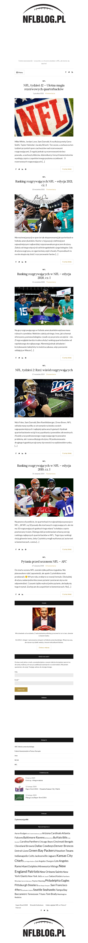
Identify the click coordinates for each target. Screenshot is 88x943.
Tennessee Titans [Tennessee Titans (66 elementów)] (36, 894)
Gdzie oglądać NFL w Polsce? (56, 905)
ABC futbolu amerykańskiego (24, 747)
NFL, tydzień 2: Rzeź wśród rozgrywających (44, 370)
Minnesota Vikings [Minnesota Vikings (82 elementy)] (48, 866)
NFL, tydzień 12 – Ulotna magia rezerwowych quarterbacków (44, 87)
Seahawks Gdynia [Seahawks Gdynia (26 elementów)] (27, 890)
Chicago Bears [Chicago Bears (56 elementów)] (46, 841)
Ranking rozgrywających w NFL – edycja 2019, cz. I (44, 467)
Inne (16, 756)
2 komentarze (51, 374)
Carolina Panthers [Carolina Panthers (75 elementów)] (29, 841)
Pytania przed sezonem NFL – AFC (44, 561)
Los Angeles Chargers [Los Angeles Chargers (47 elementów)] (44, 861)
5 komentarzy (51, 189)
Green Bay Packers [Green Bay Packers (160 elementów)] (42, 850)
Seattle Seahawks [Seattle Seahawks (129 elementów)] (44, 889)
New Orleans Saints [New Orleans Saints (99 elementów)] (51, 871)
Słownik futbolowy (36, 905)
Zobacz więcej (44, 647)
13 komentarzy (50, 566)
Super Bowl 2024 (22, 905)
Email (17, 680)
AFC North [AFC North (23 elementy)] (31, 833)
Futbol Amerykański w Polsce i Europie (28, 751)
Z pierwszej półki (21, 819)
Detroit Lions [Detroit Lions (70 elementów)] (21, 850)
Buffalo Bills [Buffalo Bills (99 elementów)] (60, 837)
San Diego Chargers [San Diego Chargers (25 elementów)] (44, 885)
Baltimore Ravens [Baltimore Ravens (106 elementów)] (34, 837)
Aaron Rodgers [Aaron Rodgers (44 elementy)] (21, 833)
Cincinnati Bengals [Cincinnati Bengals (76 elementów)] (63, 841)
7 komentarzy (51, 282)
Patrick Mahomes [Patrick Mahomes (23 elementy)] (26, 881)
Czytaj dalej (66, 169)
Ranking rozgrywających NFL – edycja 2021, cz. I (44, 183)
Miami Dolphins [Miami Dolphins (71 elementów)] (29, 866)
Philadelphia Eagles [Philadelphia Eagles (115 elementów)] (57, 880)
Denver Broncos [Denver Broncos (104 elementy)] (63, 845)
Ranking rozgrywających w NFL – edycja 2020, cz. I (44, 276)
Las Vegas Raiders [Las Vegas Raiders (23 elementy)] (29, 861)
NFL (44, 81)
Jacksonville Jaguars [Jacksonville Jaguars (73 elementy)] (45, 856)
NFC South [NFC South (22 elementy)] (45, 876)
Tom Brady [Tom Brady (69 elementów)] (51, 894)
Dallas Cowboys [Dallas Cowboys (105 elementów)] (44, 845)
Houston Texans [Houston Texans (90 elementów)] (64, 850)
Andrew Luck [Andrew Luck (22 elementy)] (38, 833)
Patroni (18, 908)
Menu (19, 72)
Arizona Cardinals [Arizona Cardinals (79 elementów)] (51, 833)
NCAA (17, 760)
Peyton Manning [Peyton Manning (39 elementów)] (38, 881)
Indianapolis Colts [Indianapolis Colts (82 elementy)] (24, 855)
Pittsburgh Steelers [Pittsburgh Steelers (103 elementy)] (26, 885)
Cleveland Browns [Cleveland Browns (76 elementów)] (24, 845)
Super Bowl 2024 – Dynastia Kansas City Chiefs (43, 789)
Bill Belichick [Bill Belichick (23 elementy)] (49, 838)
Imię (16, 672)
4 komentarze (50, 93)
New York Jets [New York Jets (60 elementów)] (35, 876)
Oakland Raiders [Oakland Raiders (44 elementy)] (56, 876)
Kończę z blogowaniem (34, 780)
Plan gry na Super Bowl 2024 (36, 798)
